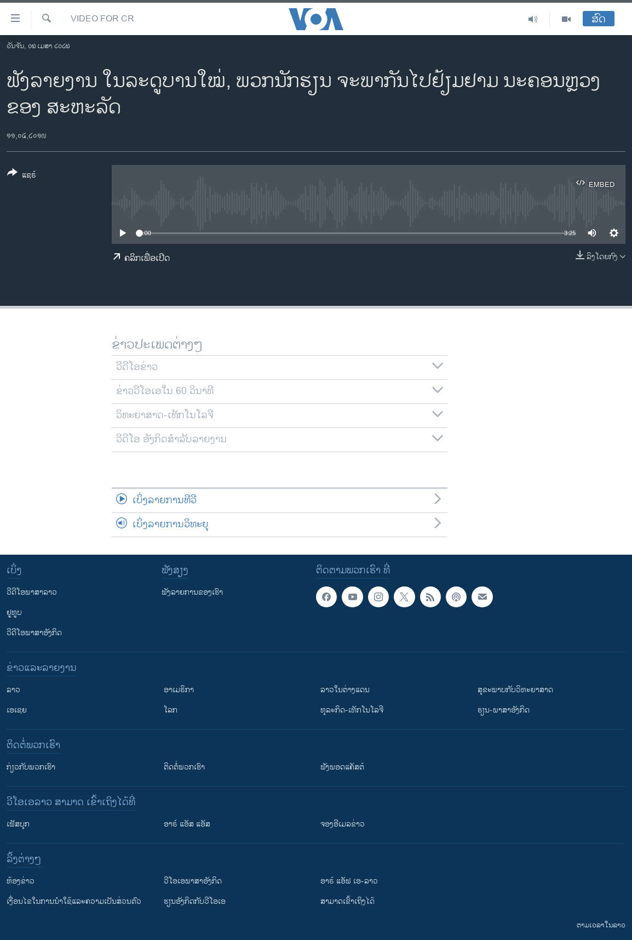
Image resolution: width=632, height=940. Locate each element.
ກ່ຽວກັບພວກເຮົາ (31, 767)
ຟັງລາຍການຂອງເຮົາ (192, 592)
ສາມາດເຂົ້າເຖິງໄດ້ (347, 901)
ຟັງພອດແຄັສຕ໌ (342, 767)
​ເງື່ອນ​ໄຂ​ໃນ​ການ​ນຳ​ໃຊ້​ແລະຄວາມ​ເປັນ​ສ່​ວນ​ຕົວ (74, 901)
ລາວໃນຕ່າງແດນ (345, 690)
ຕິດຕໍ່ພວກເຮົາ (184, 767)
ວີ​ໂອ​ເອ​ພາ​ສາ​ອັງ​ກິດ (193, 881)
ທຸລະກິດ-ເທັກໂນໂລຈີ (351, 710)
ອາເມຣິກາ (179, 690)
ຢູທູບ (14, 612)
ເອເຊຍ (17, 710)
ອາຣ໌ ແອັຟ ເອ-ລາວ (349, 881)
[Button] (21, 176)
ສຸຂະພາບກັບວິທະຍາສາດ (515, 690)
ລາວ (13, 690)
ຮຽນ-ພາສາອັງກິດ (504, 710)
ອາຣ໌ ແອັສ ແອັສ (187, 824)
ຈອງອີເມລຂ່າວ (342, 824)
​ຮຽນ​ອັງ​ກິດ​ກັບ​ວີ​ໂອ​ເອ (195, 901)
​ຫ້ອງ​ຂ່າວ (21, 881)
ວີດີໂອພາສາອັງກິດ (34, 633)
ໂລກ (170, 710)
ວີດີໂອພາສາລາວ (32, 592)
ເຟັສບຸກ (18, 824)
